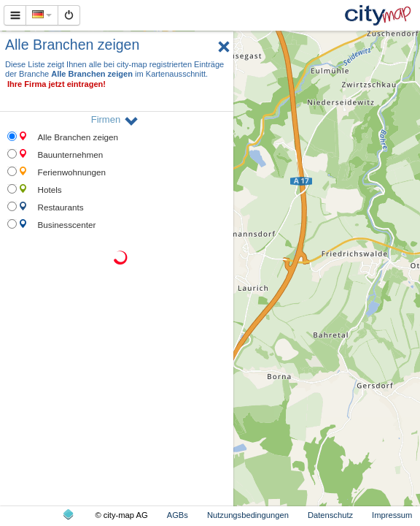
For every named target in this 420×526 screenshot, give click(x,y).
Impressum (392, 515)
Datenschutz (330, 515)
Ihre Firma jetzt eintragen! (56, 84)
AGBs (177, 515)
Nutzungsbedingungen (248, 515)
